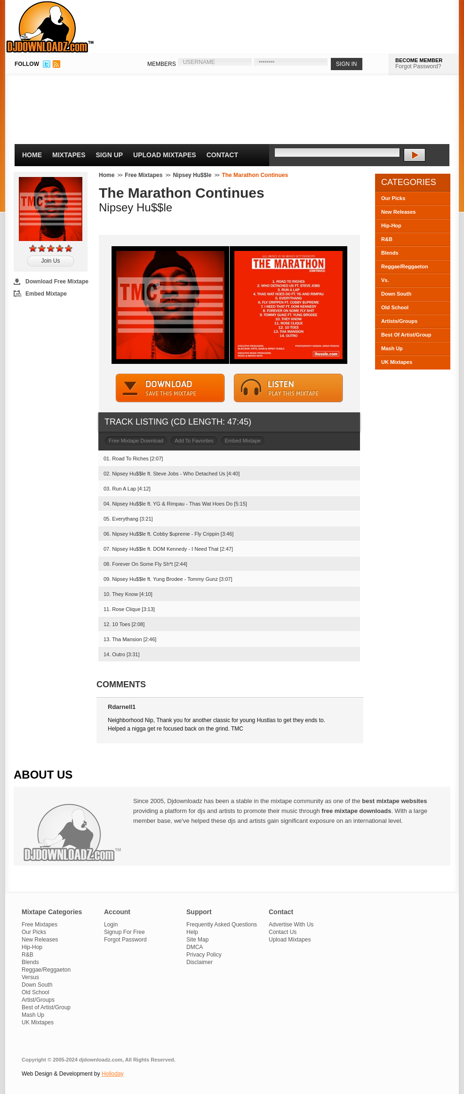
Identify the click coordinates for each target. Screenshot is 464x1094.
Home (32, 155)
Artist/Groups (38, 1000)
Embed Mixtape (46, 293)
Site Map (197, 939)
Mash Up (392, 348)
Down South (396, 294)
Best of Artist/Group (46, 1007)
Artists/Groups (399, 321)
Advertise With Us (291, 924)
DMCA (194, 947)
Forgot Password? (418, 66)
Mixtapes (69, 155)
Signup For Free (124, 932)
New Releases (398, 212)
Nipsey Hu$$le (192, 175)
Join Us (50, 260)
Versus (30, 977)
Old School (394, 307)
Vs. (385, 280)
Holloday (113, 1073)
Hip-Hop (391, 225)
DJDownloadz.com (50, 27)
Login (111, 924)
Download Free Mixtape (56, 281)
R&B (386, 239)
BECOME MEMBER (418, 60)
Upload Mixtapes (164, 155)
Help (192, 932)
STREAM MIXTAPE (288, 388)
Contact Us (282, 932)
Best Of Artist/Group (406, 335)
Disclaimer (199, 962)
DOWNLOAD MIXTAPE (170, 388)
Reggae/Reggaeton (404, 266)
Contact (222, 155)
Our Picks (393, 198)
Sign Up (109, 155)
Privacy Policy (204, 954)
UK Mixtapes (396, 362)
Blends (390, 253)
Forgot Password (125, 939)
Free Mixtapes (143, 175)
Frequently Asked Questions (221, 924)
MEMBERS (161, 64)
